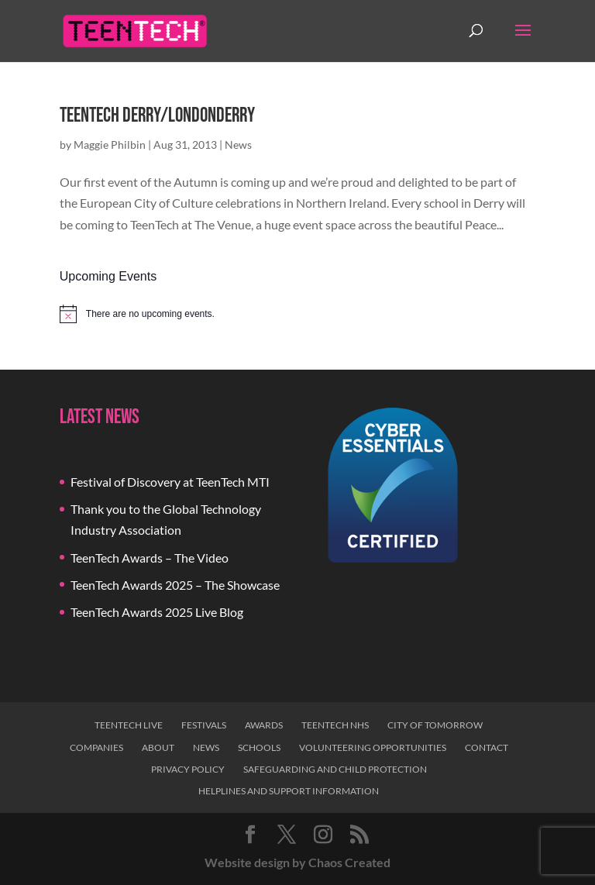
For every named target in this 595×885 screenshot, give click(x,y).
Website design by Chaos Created (297, 862)
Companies (96, 747)
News (238, 144)
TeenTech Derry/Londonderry (157, 116)
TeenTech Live (129, 725)
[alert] (297, 314)
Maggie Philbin (110, 144)
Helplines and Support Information (288, 791)
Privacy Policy (188, 769)
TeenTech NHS (335, 725)
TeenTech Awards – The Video (150, 557)
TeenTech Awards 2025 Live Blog (157, 611)
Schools (259, 747)
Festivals (203, 725)
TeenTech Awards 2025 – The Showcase (175, 584)
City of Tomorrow (435, 725)
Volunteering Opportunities (372, 747)
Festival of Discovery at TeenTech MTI (170, 481)
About (158, 747)
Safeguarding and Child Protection (335, 769)
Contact (486, 747)
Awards (264, 725)
